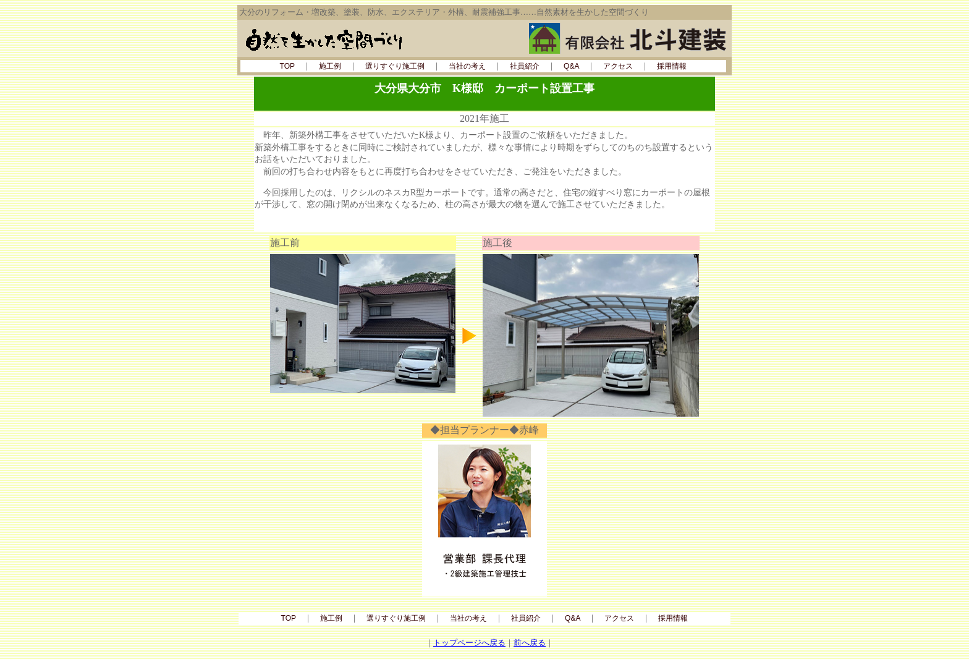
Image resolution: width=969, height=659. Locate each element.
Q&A (571, 66)
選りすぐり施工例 (395, 66)
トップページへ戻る (469, 642)
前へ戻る (530, 642)
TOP (287, 66)
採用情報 (672, 66)
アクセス (618, 66)
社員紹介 (525, 66)
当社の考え (467, 66)
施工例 (330, 66)
